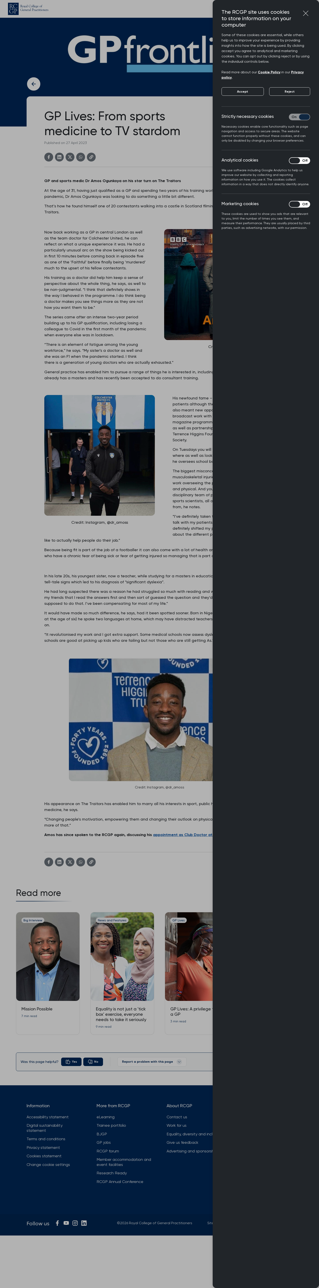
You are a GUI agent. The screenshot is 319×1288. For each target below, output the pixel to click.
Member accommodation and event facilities (124, 1162)
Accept (242, 91)
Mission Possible (37, 1009)
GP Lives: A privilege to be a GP (196, 1011)
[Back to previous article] (34, 84)
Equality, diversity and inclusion (194, 1134)
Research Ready (112, 1173)
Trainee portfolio (111, 1125)
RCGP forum (108, 1151)
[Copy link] (91, 157)
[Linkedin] (59, 157)
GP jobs (104, 1142)
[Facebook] (48, 157)
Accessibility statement (48, 1117)
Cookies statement (44, 1156)
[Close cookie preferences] (306, 13)
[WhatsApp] (80, 157)
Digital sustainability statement (44, 1128)
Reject (290, 91)
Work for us (177, 1125)
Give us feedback (182, 1142)
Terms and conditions (46, 1138)
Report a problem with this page (152, 1061)
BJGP (102, 1134)
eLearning (106, 1117)
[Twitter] (70, 157)
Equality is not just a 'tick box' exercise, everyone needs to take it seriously (121, 1014)
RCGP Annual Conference (120, 1181)
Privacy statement (43, 1147)
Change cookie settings (48, 1164)
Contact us (177, 1117)
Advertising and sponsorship (192, 1151)
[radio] (71, 1062)
